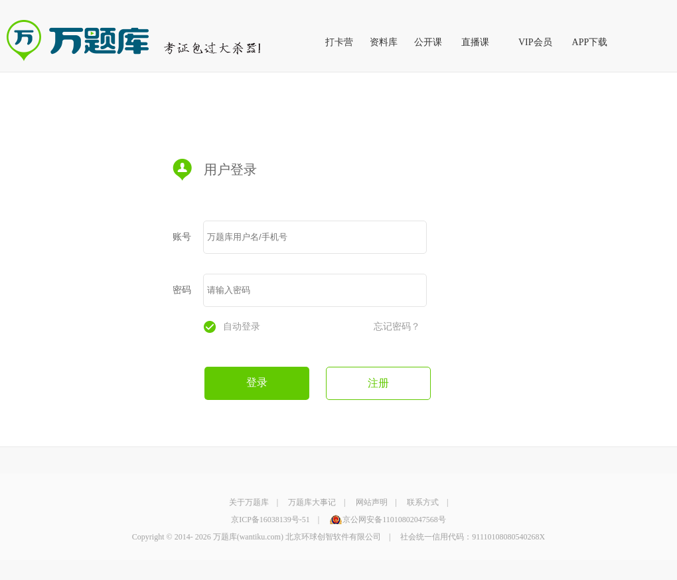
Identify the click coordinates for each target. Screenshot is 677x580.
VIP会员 (535, 42)
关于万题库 (249, 502)
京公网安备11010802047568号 (394, 519)
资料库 (384, 42)
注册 (378, 383)
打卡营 (339, 42)
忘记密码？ (397, 327)
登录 (256, 382)
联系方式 (423, 502)
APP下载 (590, 42)
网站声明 (372, 502)
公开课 (428, 42)
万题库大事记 (312, 502)
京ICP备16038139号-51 (270, 519)
